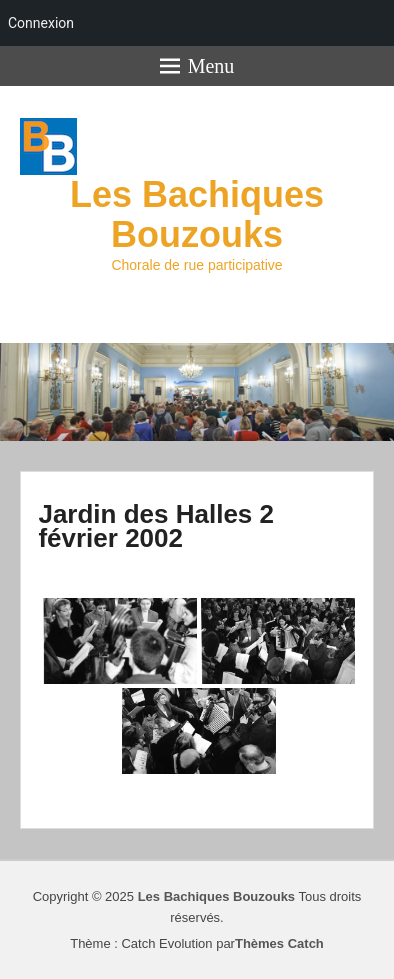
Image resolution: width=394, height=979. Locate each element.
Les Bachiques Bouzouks (197, 214)
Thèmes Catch (279, 943)
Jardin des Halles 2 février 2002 (156, 526)
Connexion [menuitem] (41, 23)
